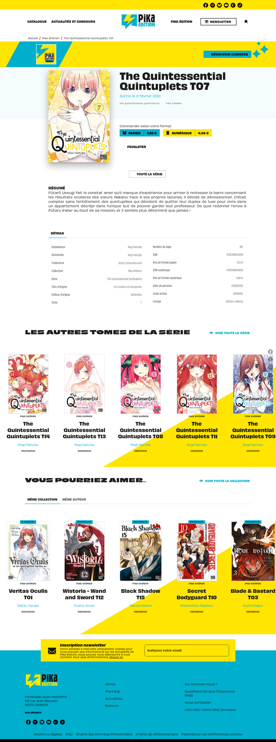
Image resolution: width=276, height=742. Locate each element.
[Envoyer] (224, 650)
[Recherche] (246, 22)
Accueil (33, 38)
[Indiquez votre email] (182, 650)
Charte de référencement (157, 734)
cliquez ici (116, 657)
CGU (69, 734)
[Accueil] (138, 21)
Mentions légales (48, 734)
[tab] (37, 21)
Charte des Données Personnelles (104, 734)
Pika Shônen (50, 38)
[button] (218, 21)
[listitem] (205, 5)
